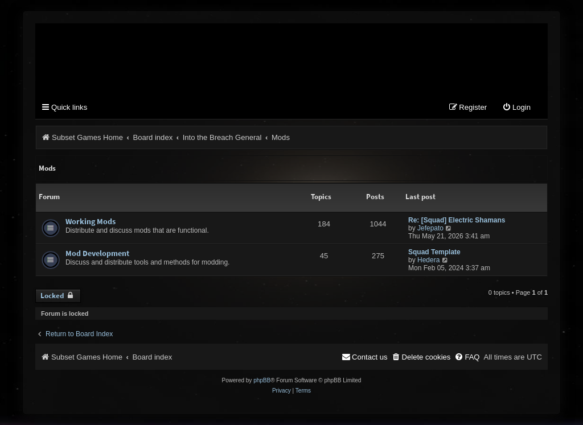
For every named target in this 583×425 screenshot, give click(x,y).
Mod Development (97, 253)
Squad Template (434, 252)
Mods (47, 168)
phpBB (261, 380)
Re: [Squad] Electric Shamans (457, 220)
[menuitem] (516, 108)
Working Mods (90, 221)
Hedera (428, 260)
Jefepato (430, 228)
